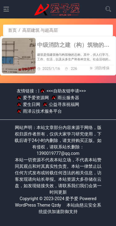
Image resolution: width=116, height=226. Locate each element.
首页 (12, 30)
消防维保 (102, 68)
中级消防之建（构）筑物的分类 (76, 45)
